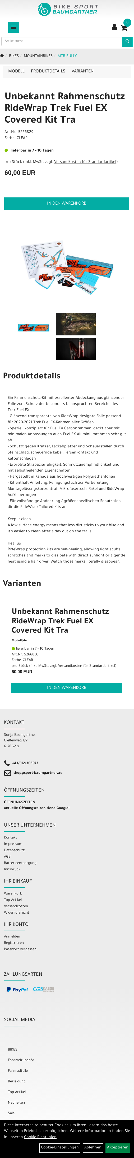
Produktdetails (48, 71)
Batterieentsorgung (20, 863)
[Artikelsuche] (127, 42)
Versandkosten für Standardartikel (85, 162)
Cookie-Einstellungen (60, 1148)
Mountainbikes (38, 56)
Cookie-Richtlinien (40, 1137)
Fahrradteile (18, 1071)
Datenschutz (14, 851)
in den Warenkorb (66, 203)
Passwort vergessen (20, 950)
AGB (7, 857)
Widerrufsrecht (16, 913)
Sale (11, 1114)
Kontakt (10, 838)
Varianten (83, 71)
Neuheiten (16, 1103)
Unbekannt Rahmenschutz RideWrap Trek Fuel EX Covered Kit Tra (64, 109)
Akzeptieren (117, 1148)
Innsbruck (12, 870)
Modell (16, 71)
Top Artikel (13, 900)
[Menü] (13, 27)
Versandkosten (16, 907)
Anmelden (12, 937)
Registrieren (14, 943)
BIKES (14, 56)
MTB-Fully (67, 56)
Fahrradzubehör (21, 1060)
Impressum (13, 844)
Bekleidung (17, 1082)
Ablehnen (92, 1148)
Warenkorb (13, 894)
